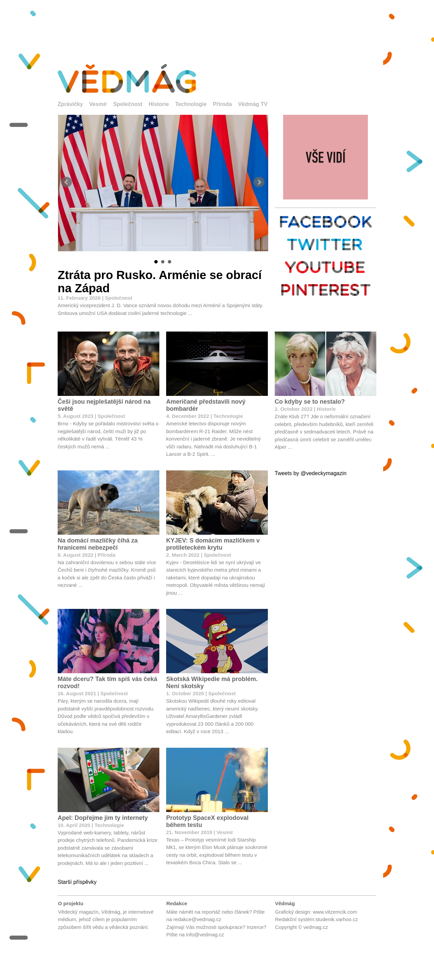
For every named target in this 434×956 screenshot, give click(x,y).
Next (259, 182)
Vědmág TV (253, 104)
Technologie (190, 104)
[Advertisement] (217, 27)
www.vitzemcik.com (335, 912)
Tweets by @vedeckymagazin (311, 473)
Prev (66, 182)
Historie (159, 104)
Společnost (127, 104)
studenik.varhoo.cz (336, 919)
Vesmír (98, 104)
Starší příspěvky (77, 882)
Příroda (222, 104)
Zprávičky (70, 104)
